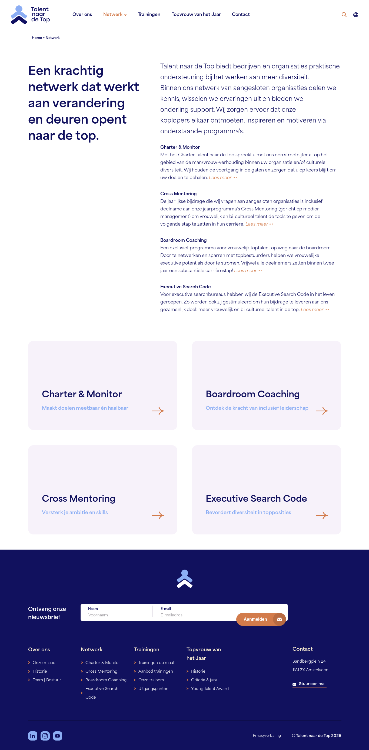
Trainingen (149, 15)
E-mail (166, 609)
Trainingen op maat (156, 662)
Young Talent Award (210, 688)
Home (37, 38)
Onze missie (44, 662)
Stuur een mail (313, 683)
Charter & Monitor (102, 662)
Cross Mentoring (101, 670)
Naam (93, 609)
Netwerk (115, 15)
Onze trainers (151, 679)
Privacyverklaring (267, 734)
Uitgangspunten (153, 688)
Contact (238, 15)
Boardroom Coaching (106, 679)
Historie (40, 670)
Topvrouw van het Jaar (194, 15)
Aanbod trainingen (155, 670)
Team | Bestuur (47, 679)
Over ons (86, 15)
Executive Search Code (101, 692)
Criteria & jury (204, 679)
